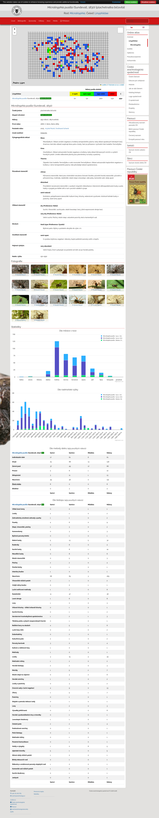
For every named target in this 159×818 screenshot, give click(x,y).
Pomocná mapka (39, 791)
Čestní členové (134, 77)
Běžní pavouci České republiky (136, 130)
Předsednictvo (134, 104)
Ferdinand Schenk (62, 128)
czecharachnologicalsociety (19, 809)
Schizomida (131, 60)
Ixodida (129, 49)
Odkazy (41, 21)
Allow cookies (131, 2)
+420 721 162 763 (16, 793)
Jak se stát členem (135, 88)
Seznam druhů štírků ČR (137, 163)
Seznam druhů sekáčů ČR (137, 151)
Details (82, 2)
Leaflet (103, 85)
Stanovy (132, 112)
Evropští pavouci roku (136, 139)
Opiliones (130, 53)
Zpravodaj (32, 21)
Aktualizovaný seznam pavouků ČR (137, 124)
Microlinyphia (135, 45)
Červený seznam (135, 135)
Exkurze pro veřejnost (136, 81)
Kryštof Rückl (50, 128)
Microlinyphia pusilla (20, 453)
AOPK (12, 812)
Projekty (132, 108)
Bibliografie (22, 21)
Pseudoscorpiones (134, 57)
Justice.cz (13, 800)
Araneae (130, 37)
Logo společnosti (135, 96)
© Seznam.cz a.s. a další (115, 85)
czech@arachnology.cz (18, 796)
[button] (41, 59)
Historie (131, 84)
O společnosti (134, 100)
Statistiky (36, 794)
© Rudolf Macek (20, 275)
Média (55, 21)
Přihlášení (65, 21)
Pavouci (13, 806)
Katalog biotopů (134, 92)
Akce (48, 21)
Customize (116, 2)
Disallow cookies (148, 2)
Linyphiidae (101, 13)
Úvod (13, 21)
